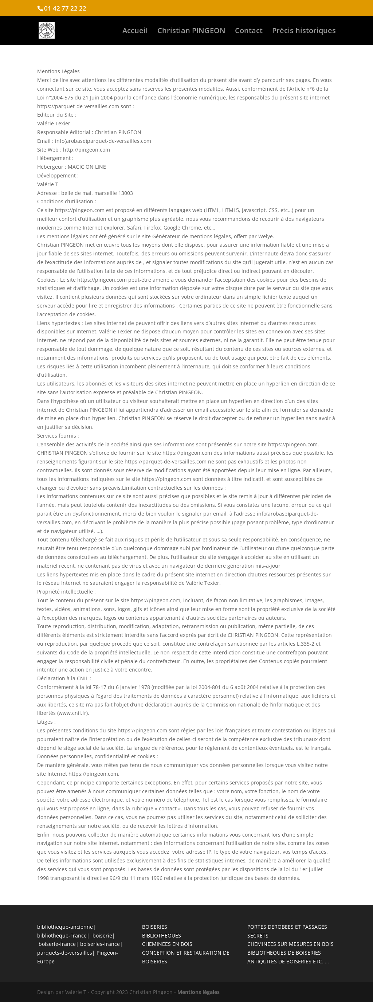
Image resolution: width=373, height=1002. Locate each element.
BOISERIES (154, 926)
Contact (249, 31)
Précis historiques (304, 31)
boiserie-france (57, 943)
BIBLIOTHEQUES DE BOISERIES (284, 952)
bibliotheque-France (62, 935)
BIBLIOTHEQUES (161, 935)
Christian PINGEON (191, 31)
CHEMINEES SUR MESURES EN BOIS (290, 943)
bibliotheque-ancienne (65, 926)
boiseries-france (100, 943)
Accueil (135, 31)
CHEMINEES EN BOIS (167, 943)
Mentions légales (198, 992)
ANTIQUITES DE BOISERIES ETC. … (288, 961)
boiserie (102, 935)
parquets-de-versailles (64, 952)
